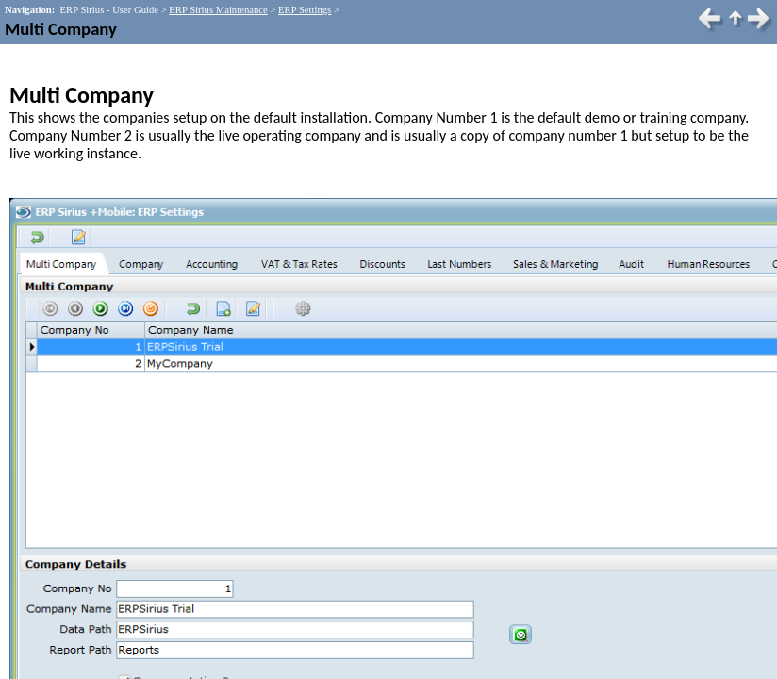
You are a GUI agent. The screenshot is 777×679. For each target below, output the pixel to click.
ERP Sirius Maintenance (218, 10)
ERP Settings (304, 10)
